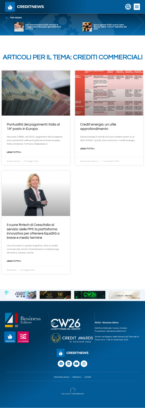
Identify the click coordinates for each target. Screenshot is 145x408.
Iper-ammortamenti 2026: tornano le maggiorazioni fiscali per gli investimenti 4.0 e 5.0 (43, 27)
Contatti (87, 377)
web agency (66, 394)
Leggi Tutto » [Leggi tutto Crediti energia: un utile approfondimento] (87, 149)
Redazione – (78, 377)
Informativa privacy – (63, 377)
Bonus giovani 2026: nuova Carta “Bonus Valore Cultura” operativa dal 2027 (110, 27)
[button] (128, 7)
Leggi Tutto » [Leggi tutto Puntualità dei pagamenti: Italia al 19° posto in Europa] (14, 152)
